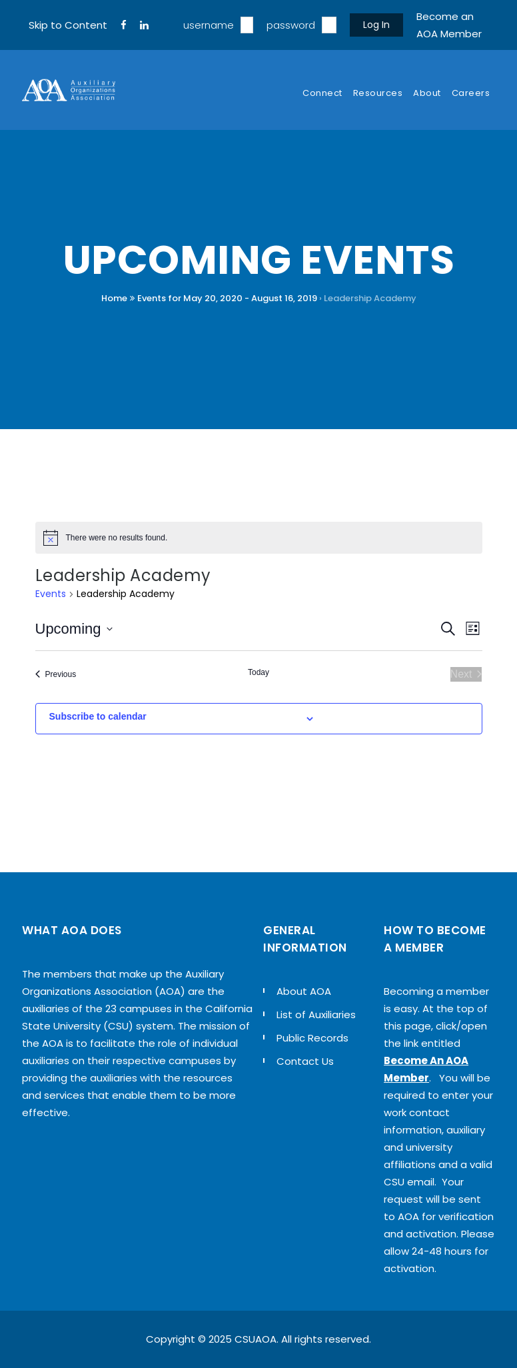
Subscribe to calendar (98, 716)
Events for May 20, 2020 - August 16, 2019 (227, 298)
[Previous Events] (56, 674)
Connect (322, 93)
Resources (378, 93)
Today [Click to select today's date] (258, 672)
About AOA (303, 991)
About (427, 93)
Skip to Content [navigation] (68, 25)
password (290, 25)
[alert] (258, 538)
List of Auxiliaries (316, 1015)
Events (50, 594)
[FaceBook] (123, 25)
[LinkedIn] (144, 25)
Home (114, 298)
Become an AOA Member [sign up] (449, 25)
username (208, 25)
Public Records (312, 1038)
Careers (471, 93)
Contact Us (305, 1061)
